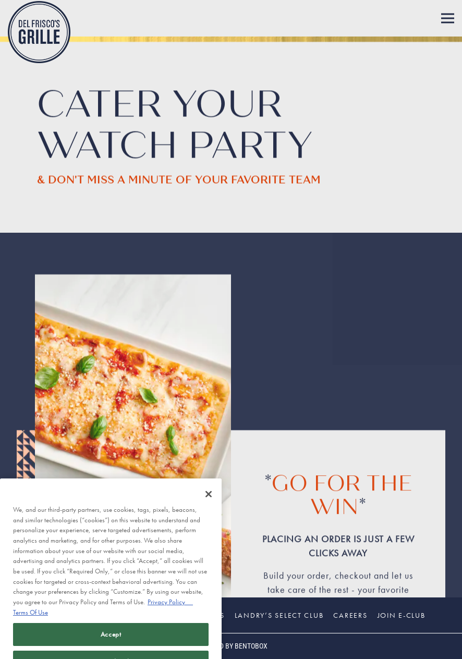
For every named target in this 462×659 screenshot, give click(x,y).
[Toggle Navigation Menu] (447, 18)
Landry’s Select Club (279, 615)
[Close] (208, 504)
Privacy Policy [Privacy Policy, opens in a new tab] (170, 612)
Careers (350, 615)
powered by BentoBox (231, 646)
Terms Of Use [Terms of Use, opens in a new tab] (30, 622)
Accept (111, 644)
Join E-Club (401, 615)
